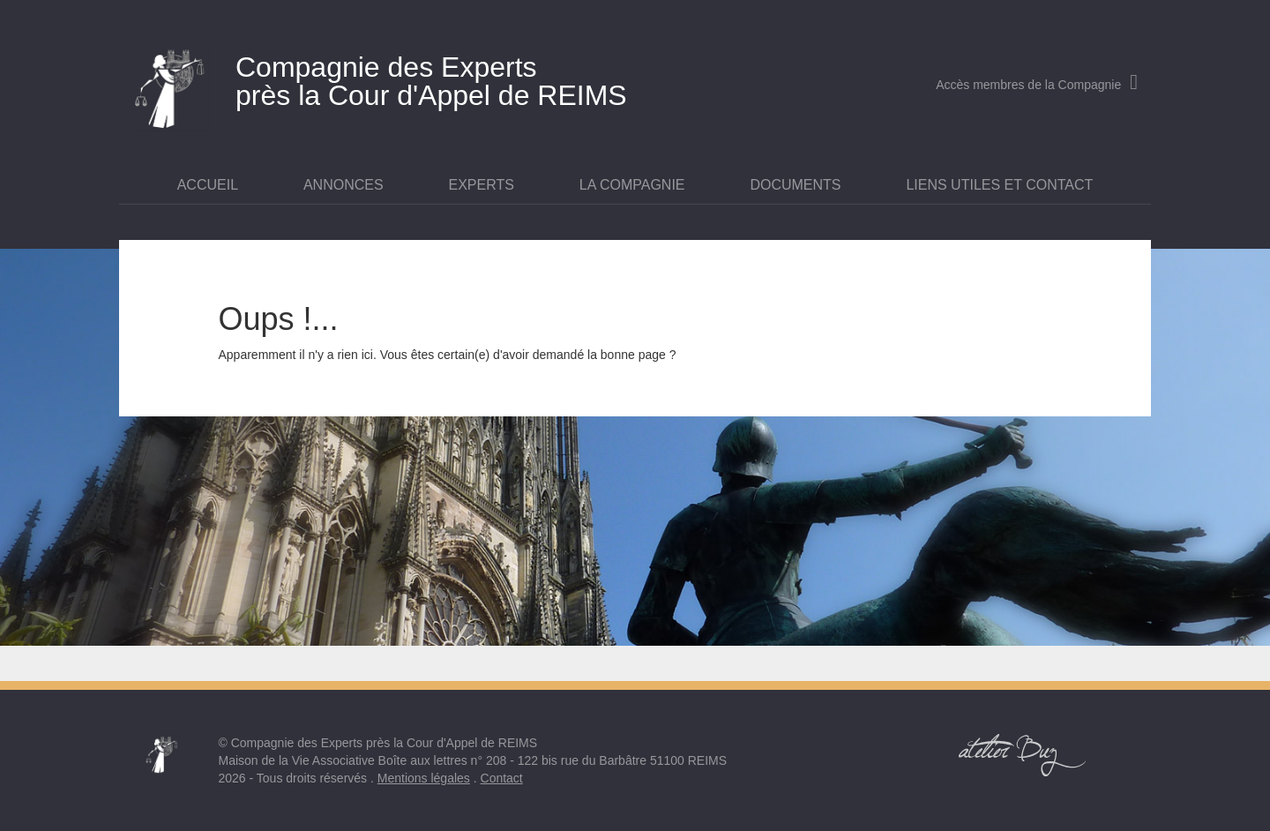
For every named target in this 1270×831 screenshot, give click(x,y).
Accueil (207, 184)
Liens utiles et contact (999, 184)
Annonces (343, 184)
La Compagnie (632, 184)
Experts (481, 184)
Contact (502, 778)
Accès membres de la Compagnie (1037, 85)
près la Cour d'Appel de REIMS (463, 77)
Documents (795, 184)
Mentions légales (423, 778)
